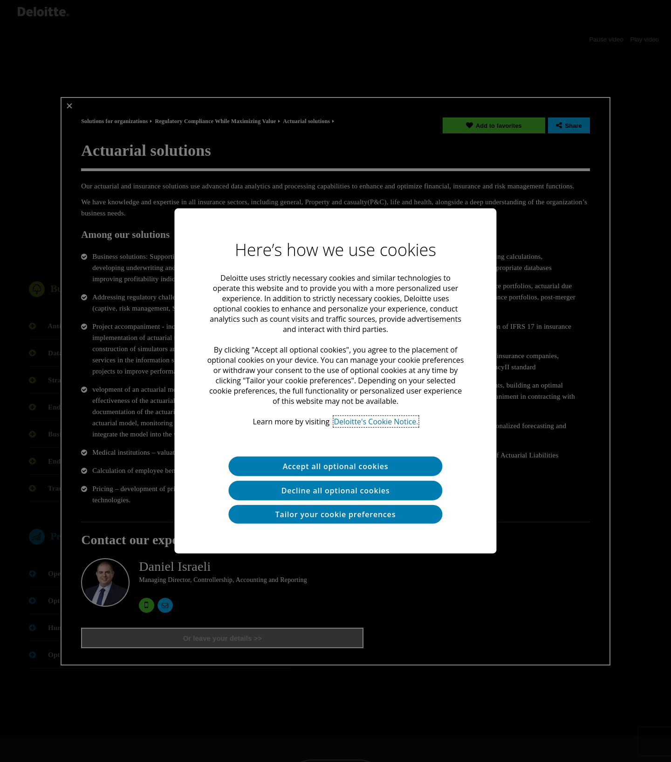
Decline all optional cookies (335, 490)
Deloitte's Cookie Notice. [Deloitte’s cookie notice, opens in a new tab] (376, 421)
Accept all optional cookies (336, 466)
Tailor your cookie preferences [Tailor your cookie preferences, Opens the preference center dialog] (335, 514)
